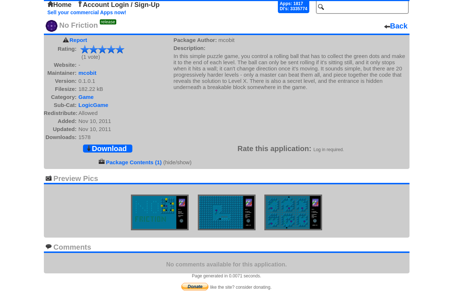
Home (60, 4)
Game (86, 97)
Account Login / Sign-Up (118, 4)
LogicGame (94, 105)
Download (106, 149)
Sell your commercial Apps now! (87, 12)
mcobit (88, 73)
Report (78, 40)
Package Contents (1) (134, 162)
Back (396, 26)
